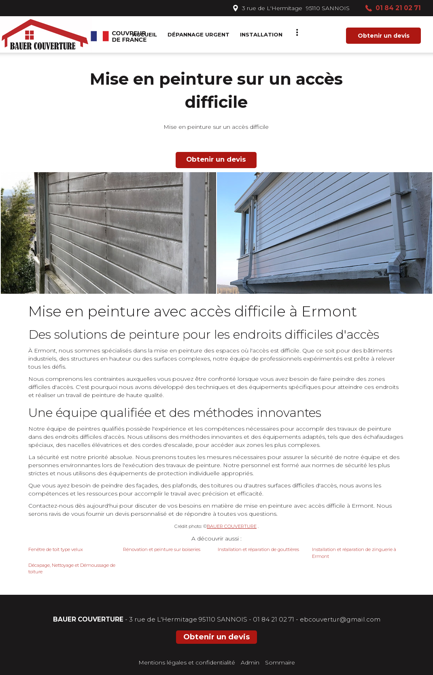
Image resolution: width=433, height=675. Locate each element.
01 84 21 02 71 (273, 619)
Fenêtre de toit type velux (55, 549)
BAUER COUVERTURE (232, 526)
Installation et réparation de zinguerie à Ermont (354, 553)
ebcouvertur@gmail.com (340, 619)
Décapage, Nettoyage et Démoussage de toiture (71, 568)
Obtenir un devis (384, 35)
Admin (250, 662)
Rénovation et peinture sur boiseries (161, 549)
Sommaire (280, 662)
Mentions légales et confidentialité (186, 662)
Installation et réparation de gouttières (258, 549)
